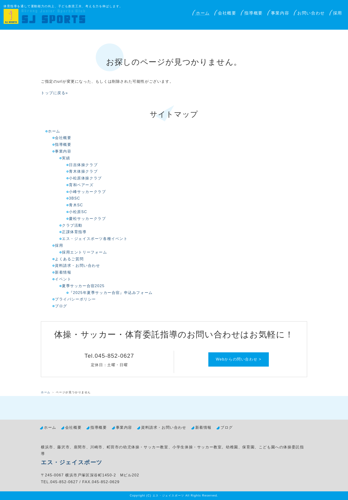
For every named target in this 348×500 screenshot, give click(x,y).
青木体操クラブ (83, 171)
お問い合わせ (311, 13)
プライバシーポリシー (75, 299)
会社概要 (227, 13)
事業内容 (280, 13)
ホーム (203, 13)
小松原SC (78, 212)
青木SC (76, 205)
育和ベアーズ (81, 185)
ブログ (61, 306)
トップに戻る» (54, 93)
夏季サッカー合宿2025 (83, 286)
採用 (337, 13)
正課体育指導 (74, 232)
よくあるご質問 (69, 259)
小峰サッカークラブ (87, 192)
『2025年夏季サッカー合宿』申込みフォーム (111, 293)
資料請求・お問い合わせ (77, 266)
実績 (66, 158)
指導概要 (253, 13)
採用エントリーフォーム (84, 252)
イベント (63, 279)
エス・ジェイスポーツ (72, 462)
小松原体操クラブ (85, 178)
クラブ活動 (72, 225)
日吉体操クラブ (83, 165)
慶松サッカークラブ (87, 219)
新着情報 (63, 272)
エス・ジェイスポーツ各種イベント (95, 239)
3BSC (74, 198)
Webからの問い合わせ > (238, 359)
